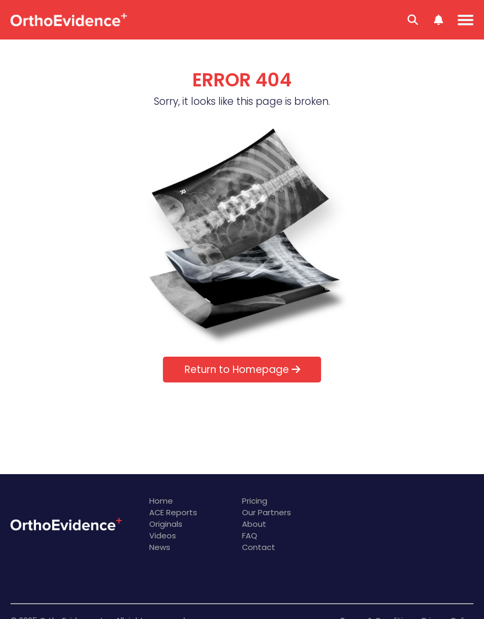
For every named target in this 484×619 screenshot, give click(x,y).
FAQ (249, 535)
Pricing (254, 500)
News (159, 547)
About (254, 523)
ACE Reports (173, 512)
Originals (165, 523)
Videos (162, 535)
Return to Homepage (242, 369)
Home (161, 500)
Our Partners (266, 512)
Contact (258, 547)
